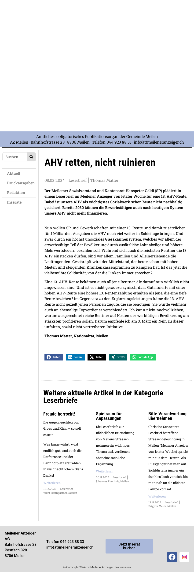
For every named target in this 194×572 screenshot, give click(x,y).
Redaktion (16, 192)
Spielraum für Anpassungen (109, 417)
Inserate (14, 202)
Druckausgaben (21, 182)
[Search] (31, 156)
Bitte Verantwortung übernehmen (167, 417)
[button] (53, 358)
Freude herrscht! (59, 415)
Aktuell (13, 173)
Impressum (123, 568)
